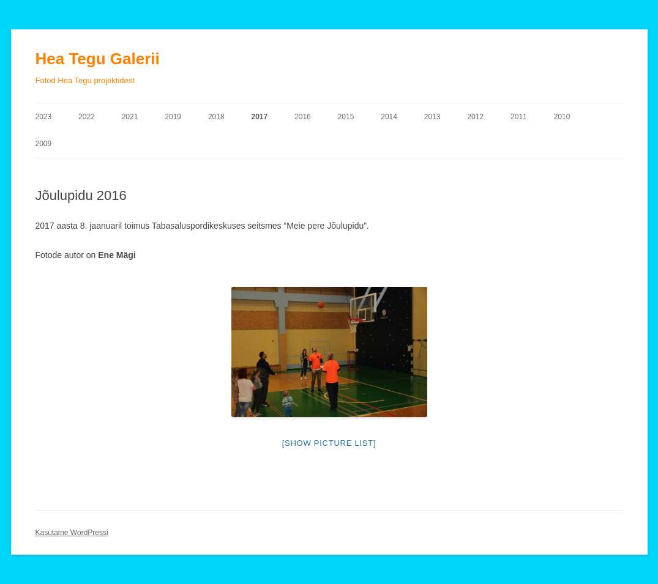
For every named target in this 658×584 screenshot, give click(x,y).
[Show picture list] (329, 443)
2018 (216, 117)
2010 (562, 117)
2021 (130, 117)
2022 (86, 117)
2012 (475, 117)
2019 (173, 117)
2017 (259, 117)
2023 (44, 117)
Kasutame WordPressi (72, 532)
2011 (518, 117)
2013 (432, 117)
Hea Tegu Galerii (98, 59)
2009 (44, 143)
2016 (302, 117)
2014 (389, 117)
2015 (346, 117)
